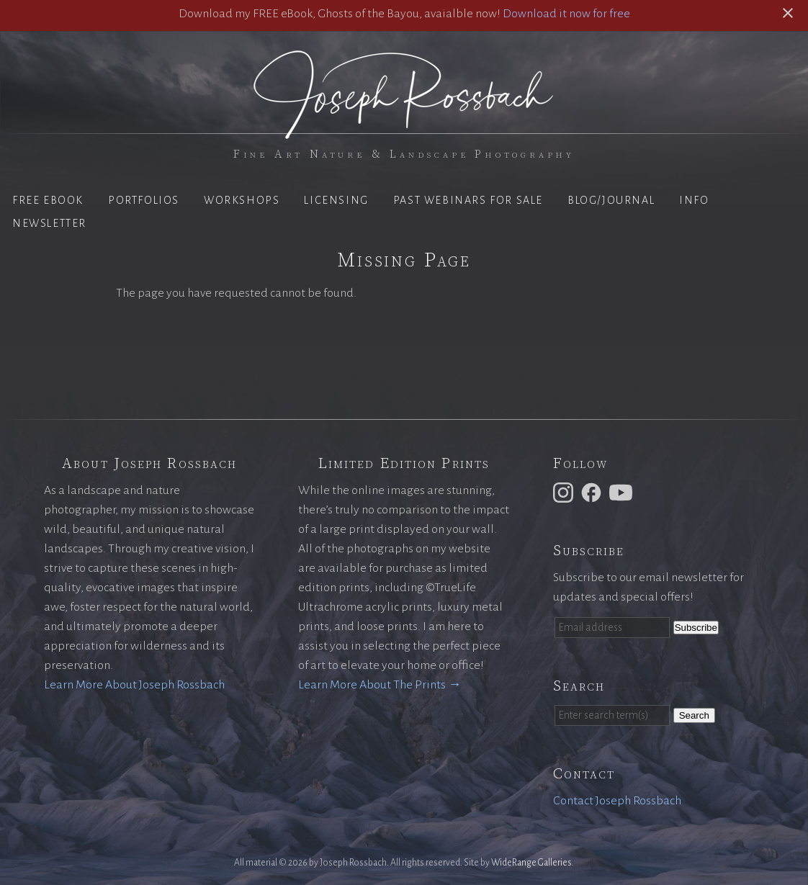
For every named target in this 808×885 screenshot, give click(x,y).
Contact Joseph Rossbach (617, 800)
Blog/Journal (611, 200)
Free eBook (48, 200)
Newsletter (49, 223)
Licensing (336, 200)
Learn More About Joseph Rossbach (134, 684)
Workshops (241, 200)
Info (694, 200)
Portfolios (143, 200)
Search (694, 715)
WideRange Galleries (531, 863)
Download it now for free (566, 13)
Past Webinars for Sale (468, 200)
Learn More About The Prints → (379, 684)
